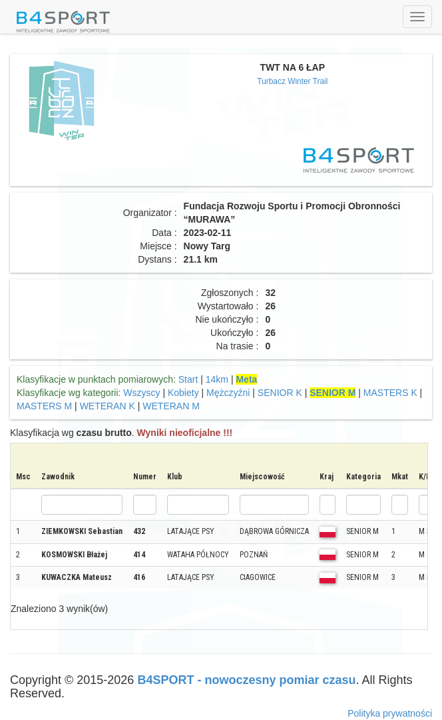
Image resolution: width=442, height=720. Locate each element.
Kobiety (183, 392)
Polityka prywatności (389, 713)
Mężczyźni (228, 392)
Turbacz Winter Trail (292, 81)
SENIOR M (332, 392)
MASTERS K (390, 392)
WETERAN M (171, 406)
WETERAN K (107, 406)
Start (188, 379)
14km (217, 379)
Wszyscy (141, 392)
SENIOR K (280, 392)
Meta (246, 379)
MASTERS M (44, 406)
